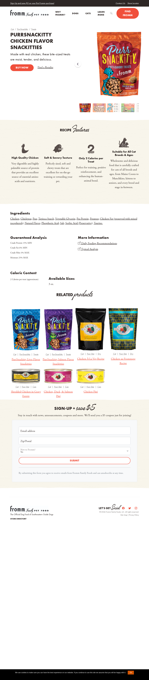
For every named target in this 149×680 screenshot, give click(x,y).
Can (34, 386)
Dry (99, 353)
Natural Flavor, (33, 223)
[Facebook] (123, 508)
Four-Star (90, 353)
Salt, (62, 223)
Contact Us (120, 3)
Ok (131, 673)
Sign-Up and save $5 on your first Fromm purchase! (32, 3)
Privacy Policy (134, 515)
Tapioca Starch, (46, 219)
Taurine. (98, 223)
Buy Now (22, 67)
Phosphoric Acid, (50, 223)
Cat (12, 29)
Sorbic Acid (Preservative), (79, 223)
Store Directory (18, 518)
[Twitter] (129, 508)
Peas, (35, 219)
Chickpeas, (26, 219)
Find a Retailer (45, 67)
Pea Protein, (83, 219)
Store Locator (133, 3)
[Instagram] (136, 508)
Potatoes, (94, 219)
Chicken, (15, 219)
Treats (33, 29)
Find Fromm (128, 13)
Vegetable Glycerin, (65, 219)
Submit (74, 460)
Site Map (124, 515)
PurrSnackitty (22, 29)
